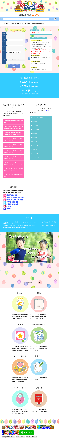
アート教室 (35, 145)
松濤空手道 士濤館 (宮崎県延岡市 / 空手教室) (13, 175)
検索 (13, 66)
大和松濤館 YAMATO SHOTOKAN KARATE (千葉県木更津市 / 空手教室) (12, 133)
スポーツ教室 (35, 129)
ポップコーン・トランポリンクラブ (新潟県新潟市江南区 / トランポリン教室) (13, 127)
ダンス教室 (35, 125)
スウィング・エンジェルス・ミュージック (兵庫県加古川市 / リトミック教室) (13, 139)
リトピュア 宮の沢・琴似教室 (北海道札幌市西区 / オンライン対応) (13, 169)
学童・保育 (35, 153)
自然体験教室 (35, 158)
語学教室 (34, 141)
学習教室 (34, 137)
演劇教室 (34, 149)
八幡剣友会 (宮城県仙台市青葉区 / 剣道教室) (13, 121)
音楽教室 (34, 121)
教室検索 (47, 110)
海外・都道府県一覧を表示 (18, 30)
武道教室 (34, 133)
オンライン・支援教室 (37, 117)
